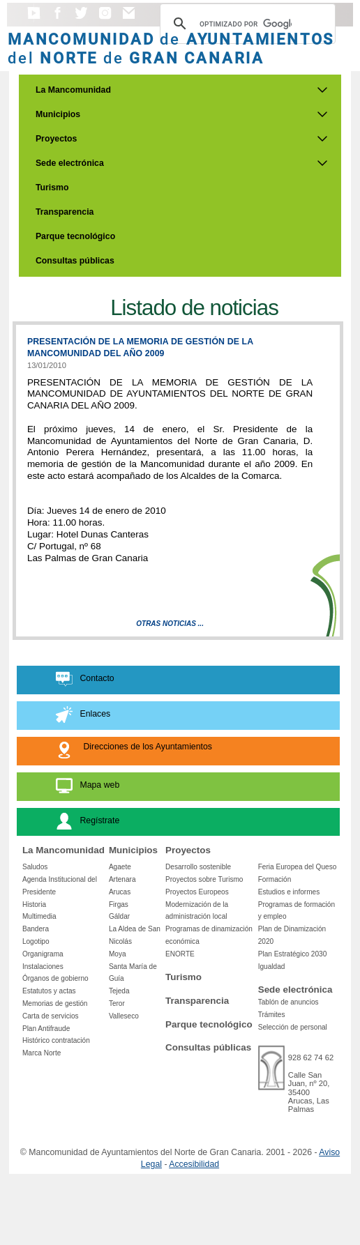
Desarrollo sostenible (198, 867)
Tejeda (119, 991)
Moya (117, 954)
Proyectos (56, 139)
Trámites (271, 1014)
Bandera (35, 929)
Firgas (118, 904)
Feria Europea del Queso (297, 867)
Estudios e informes (289, 892)
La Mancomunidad (73, 90)
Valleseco (124, 1016)
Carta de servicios (50, 1016)
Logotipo (36, 941)
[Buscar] (246, 23)
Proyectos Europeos (197, 892)
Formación (275, 879)
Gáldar (119, 916)
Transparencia (65, 212)
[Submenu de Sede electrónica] (322, 163)
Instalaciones (42, 966)
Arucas (119, 892)
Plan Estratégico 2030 (292, 954)
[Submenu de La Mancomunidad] (322, 90)
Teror (117, 1003)
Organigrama (42, 954)
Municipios (58, 114)
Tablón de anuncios (288, 1002)
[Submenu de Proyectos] (322, 138)
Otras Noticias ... (170, 623)
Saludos (34, 867)
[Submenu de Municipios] (322, 114)
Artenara (122, 879)
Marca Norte (41, 1053)
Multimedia (39, 916)
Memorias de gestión (55, 1003)
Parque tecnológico (75, 236)
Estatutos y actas (49, 991)
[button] (33, 19)
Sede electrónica (70, 163)
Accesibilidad (194, 1164)
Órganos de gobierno (55, 978)
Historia (34, 904)
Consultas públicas (75, 261)
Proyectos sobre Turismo (204, 879)
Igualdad (271, 966)
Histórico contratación (56, 1040)
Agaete (120, 867)
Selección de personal (292, 1027)
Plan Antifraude (46, 1028)
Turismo (52, 187)
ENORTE (180, 954)
